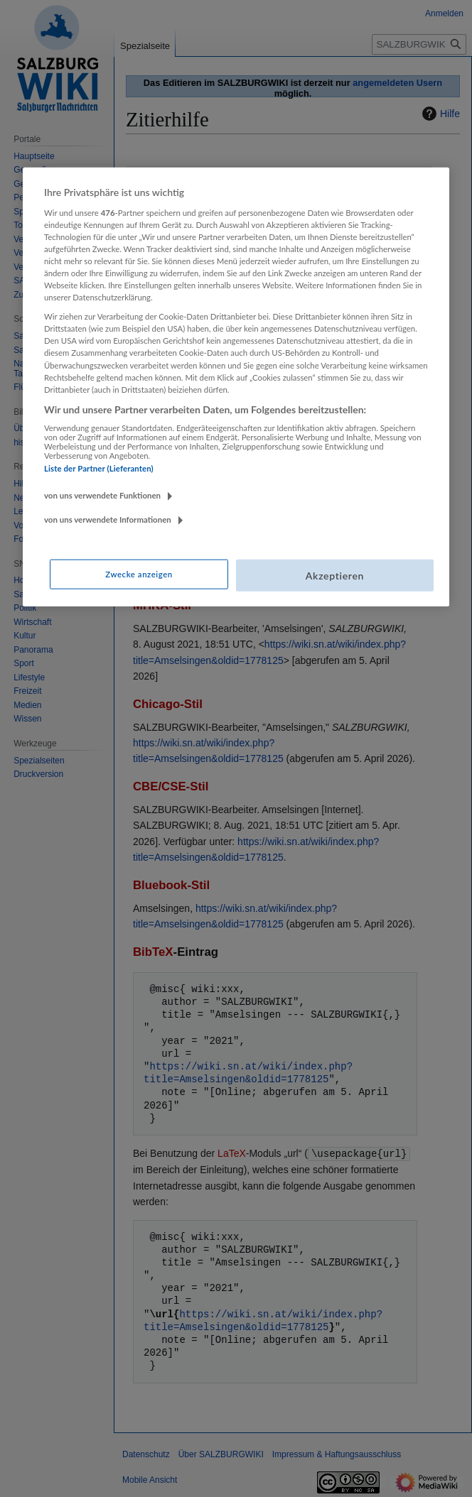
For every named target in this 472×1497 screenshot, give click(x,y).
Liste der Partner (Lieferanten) (99, 468)
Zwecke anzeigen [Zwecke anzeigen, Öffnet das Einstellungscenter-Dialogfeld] (138, 573)
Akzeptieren (335, 575)
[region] (236, 387)
